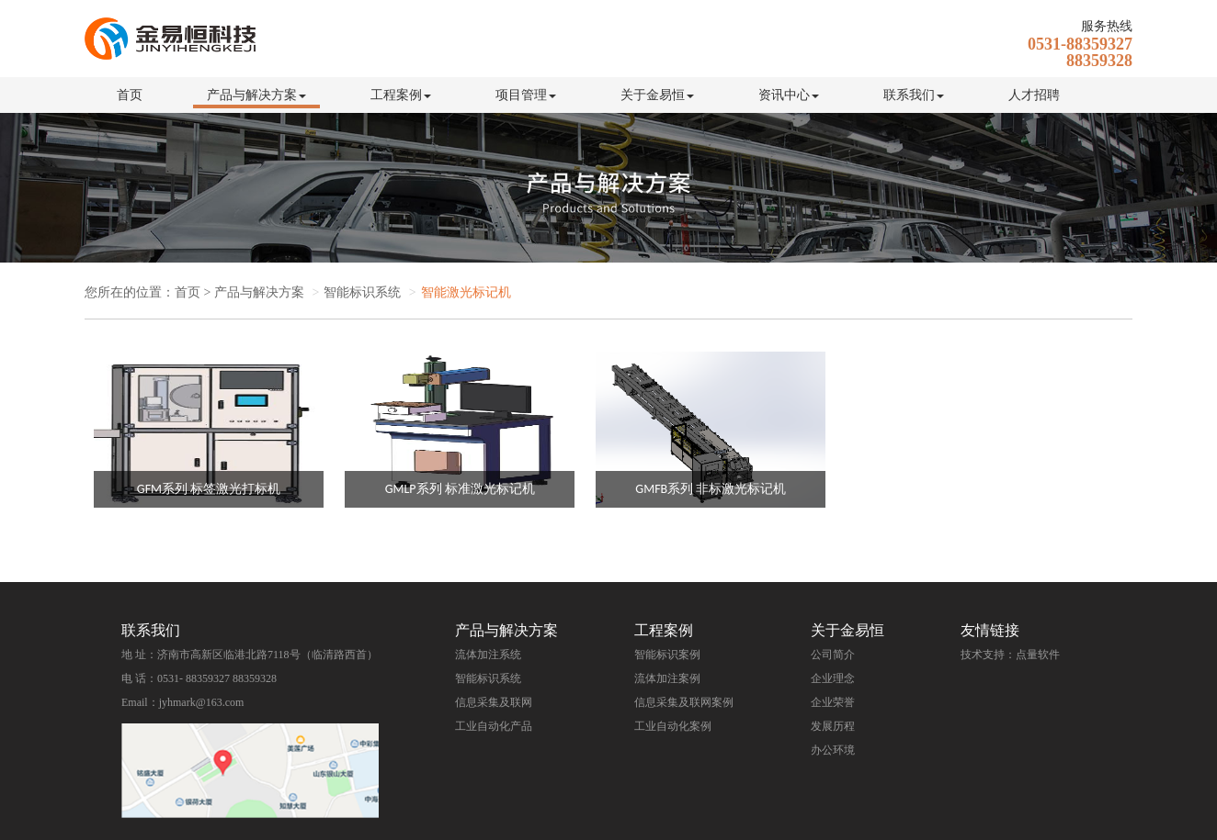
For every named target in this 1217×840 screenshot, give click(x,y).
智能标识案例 (667, 654)
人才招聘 (1034, 95)
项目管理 (525, 95)
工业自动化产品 (493, 726)
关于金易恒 (657, 95)
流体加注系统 (488, 654)
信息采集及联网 (493, 702)
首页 (129, 95)
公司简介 (833, 654)
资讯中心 (788, 95)
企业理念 (833, 678)
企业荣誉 (833, 702)
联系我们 (913, 95)
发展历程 (833, 726)
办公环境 (833, 750)
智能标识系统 (488, 678)
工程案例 (400, 95)
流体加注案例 (667, 678)
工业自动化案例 (672, 726)
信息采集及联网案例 (684, 702)
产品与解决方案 (256, 95)
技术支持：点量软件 (1010, 654)
